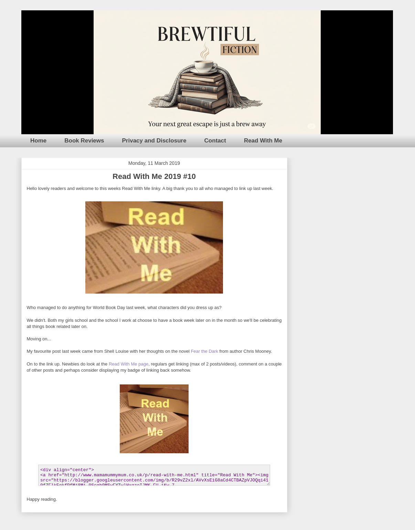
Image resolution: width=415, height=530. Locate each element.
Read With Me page (128, 364)
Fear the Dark (204, 351)
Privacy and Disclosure (154, 140)
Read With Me (263, 140)
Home (38, 140)
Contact (215, 140)
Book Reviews (84, 140)
